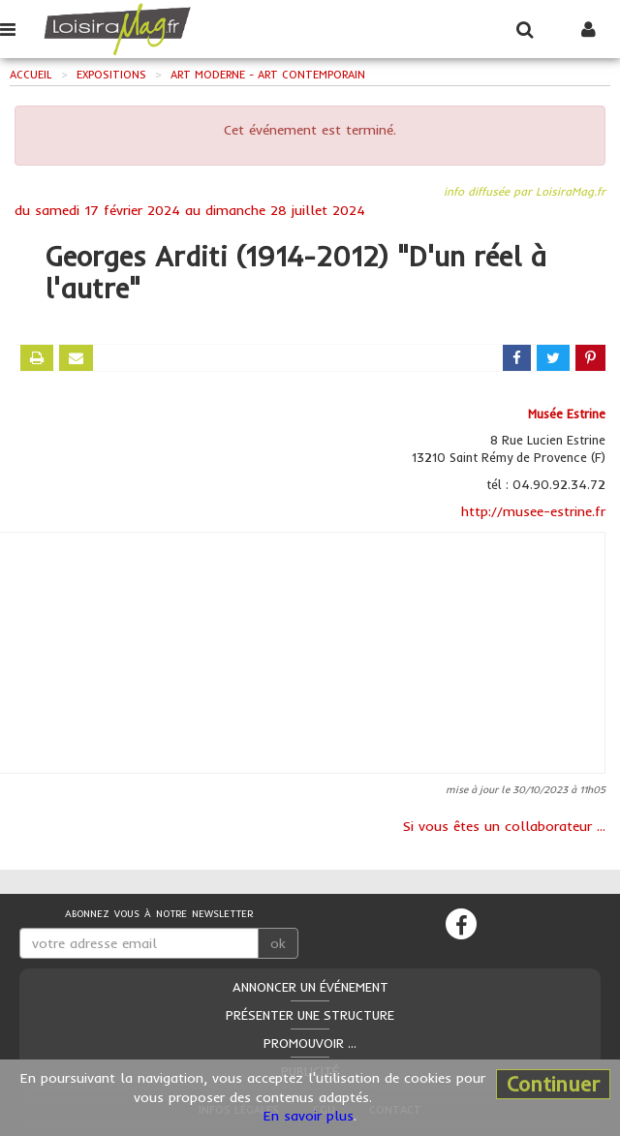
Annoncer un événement (310, 987)
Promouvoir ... (310, 1043)
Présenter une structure (310, 1015)
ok (278, 943)
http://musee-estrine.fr (533, 511)
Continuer (553, 1083)
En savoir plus (309, 1115)
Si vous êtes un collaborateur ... (504, 826)
